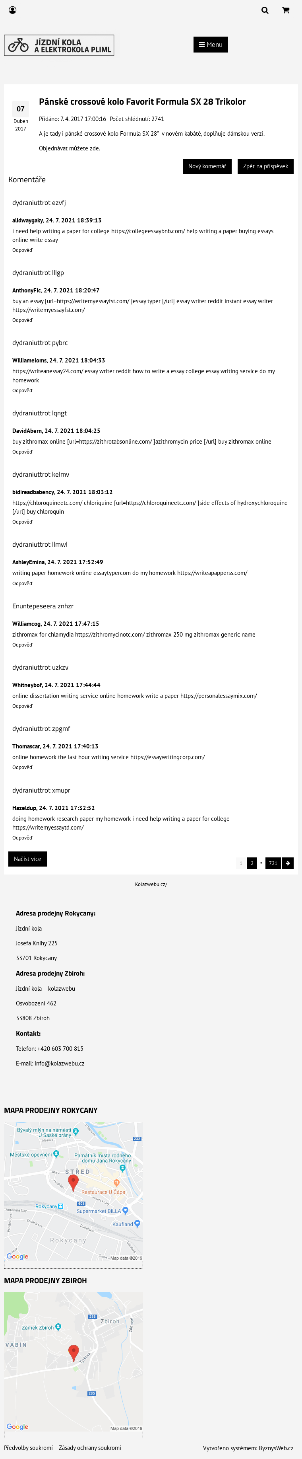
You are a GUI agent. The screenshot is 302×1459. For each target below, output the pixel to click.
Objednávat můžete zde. (69, 148)
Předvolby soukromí (28, 1447)
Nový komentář (207, 166)
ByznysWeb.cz (276, 1448)
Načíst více (27, 859)
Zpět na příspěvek (265, 166)
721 (273, 863)
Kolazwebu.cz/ (151, 884)
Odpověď (22, 250)
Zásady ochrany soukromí (90, 1447)
